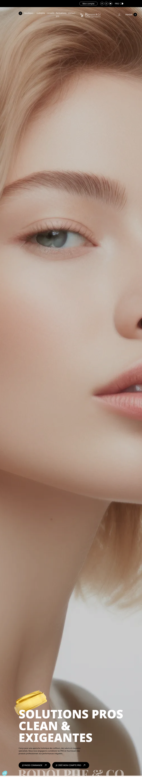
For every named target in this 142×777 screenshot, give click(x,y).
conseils (50, 13)
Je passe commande (34, 763)
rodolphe (40, 13)
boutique (29, 13)
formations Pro (61, 14)
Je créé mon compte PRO (71, 763)
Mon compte (88, 3)
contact (72, 13)
